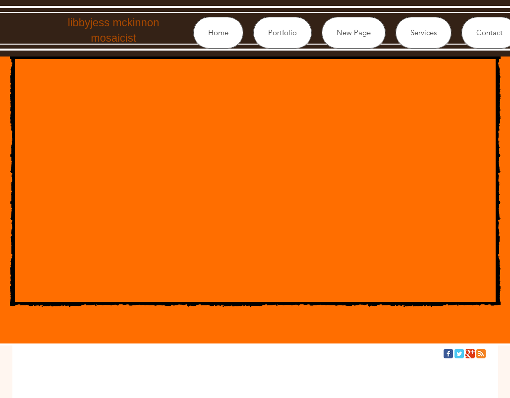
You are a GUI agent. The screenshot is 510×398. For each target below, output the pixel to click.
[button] (282, 33)
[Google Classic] (470, 353)
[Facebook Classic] (448, 353)
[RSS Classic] (481, 353)
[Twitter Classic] (459, 353)
